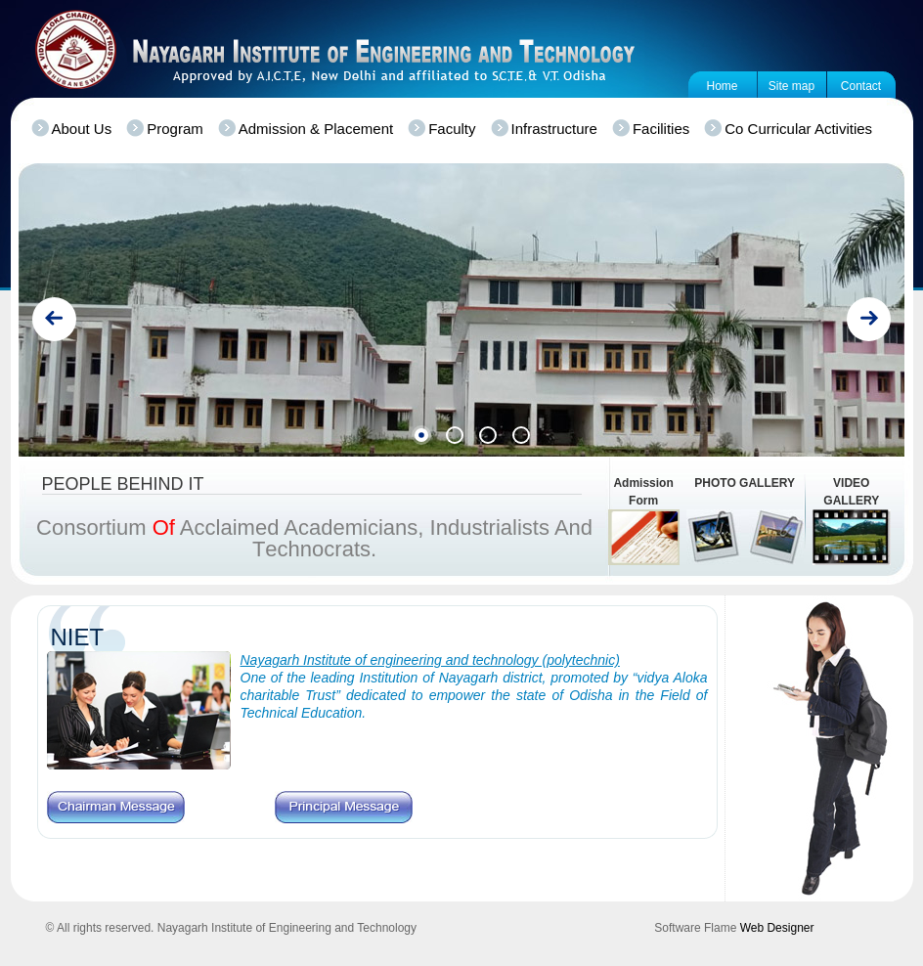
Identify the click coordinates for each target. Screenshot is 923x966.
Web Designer (777, 928)
